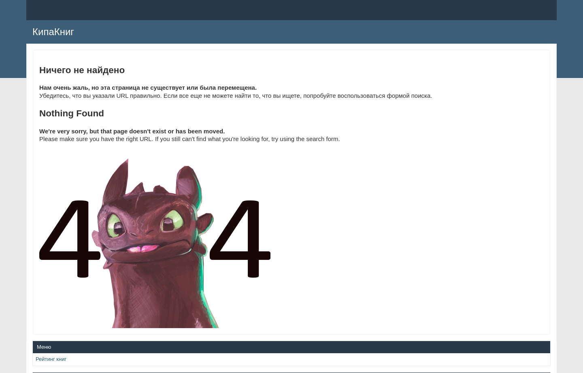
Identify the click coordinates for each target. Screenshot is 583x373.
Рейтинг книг (51, 359)
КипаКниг (53, 31)
